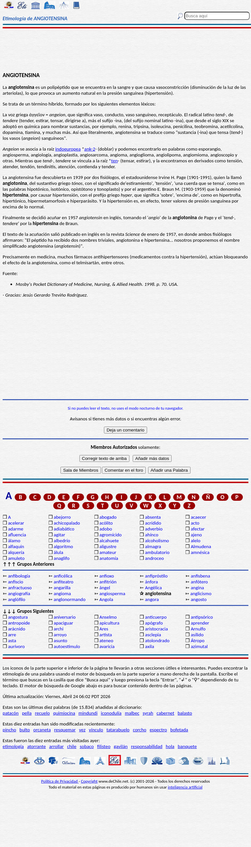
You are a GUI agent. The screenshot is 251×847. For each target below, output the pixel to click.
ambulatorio (157, 552)
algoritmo (63, 546)
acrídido (153, 523)
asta (12, 640)
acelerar (16, 523)
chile (71, 746)
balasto (184, 713)
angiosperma (112, 593)
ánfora (151, 582)
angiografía (19, 593)
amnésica (200, 552)
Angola (106, 599)
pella (26, 713)
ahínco (152, 535)
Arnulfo (198, 629)
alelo (195, 541)
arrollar (56, 746)
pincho (9, 730)
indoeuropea (68, 149)
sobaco (87, 746)
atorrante (36, 746)
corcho (139, 730)
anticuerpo (156, 617)
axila (149, 646)
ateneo (106, 640)
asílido (197, 635)
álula (58, 552)
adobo (105, 529)
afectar (198, 529)
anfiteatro (63, 582)
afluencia (17, 535)
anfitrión (107, 582)
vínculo (96, 730)
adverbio (154, 529)
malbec (132, 713)
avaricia (106, 646)
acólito (106, 523)
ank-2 (89, 149)
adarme (15, 529)
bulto (25, 730)
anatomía (108, 558)
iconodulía (111, 713)
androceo (154, 558)
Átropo (198, 640)
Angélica (153, 588)
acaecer (198, 517)
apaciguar (63, 623)
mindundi (87, 713)
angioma (62, 593)
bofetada (179, 730)
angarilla (62, 588)
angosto (199, 599)
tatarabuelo (118, 730)
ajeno (196, 535)
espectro (158, 730)
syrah (147, 713)
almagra (153, 546)
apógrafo (154, 623)
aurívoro (16, 646)
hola (170, 746)
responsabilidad (146, 746)
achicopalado (67, 523)
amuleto (16, 558)
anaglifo (61, 558)
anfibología (19, 576)
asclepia (153, 635)
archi (58, 629)
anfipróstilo (156, 576)
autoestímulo (67, 646)
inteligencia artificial (185, 787)
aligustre (107, 546)
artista (105, 635)
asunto (60, 640)
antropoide (19, 623)
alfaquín (16, 546)
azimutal (199, 646)
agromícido (110, 535)
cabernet (165, 713)
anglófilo (16, 599)
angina (197, 588)
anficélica (63, 576)
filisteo (103, 746)
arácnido (16, 629)
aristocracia (156, 629)
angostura (18, 617)
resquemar (65, 730)
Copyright (89, 781)
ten (114, 161)
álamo (14, 541)
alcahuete (109, 541)
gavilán (120, 746)
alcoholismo (157, 541)
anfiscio (15, 582)
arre (12, 635)
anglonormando (69, 599)
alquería (16, 552)
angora (152, 599)
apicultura (109, 623)
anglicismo (200, 593)
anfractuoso (20, 588)
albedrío (62, 541)
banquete (187, 746)
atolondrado (157, 640)
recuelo (42, 713)
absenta (153, 517)
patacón (11, 713)
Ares (103, 629)
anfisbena (200, 576)
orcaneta (42, 730)
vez (82, 730)
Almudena (201, 546)
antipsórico (202, 617)
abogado (108, 517)
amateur (107, 552)
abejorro (62, 517)
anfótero (199, 582)
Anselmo (108, 617)
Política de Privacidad (60, 781)
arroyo (60, 635)
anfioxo (106, 576)
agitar (59, 535)
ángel (104, 588)
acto (195, 523)
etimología (13, 746)
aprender (200, 623)
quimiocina (64, 713)
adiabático (64, 529)
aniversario (64, 617)
